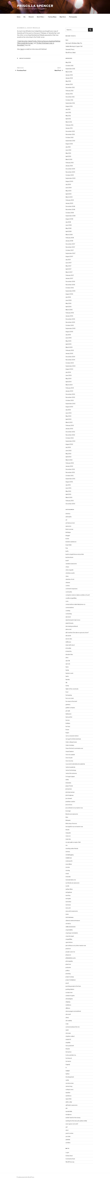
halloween (68, 714)
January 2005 (69, 353)
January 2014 (69, 78)
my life (67, 886)
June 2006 (68, 300)
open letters (69, 942)
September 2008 (70, 215)
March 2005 (69, 347)
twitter (67, 1074)
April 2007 (68, 269)
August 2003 (69, 406)
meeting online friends (72, 848)
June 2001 (68, 488)
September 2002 (70, 441)
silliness (68, 1008)
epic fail (68, 660)
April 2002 (68, 456)
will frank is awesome (71, 1105)
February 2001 (70, 500)
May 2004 (68, 378)
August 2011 (69, 106)
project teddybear (71, 980)
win (66, 1108)
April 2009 (68, 194)
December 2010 (70, 131)
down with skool (70, 645)
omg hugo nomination (72, 933)
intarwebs (68, 782)
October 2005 (70, 325)
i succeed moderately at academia (75, 764)
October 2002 (70, 438)
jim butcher (69, 789)
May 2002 (68, 453)
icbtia (67, 779)
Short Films (41, 17)
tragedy (68, 1064)
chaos (67, 567)
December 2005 (70, 319)
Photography (73, 17)
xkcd (67, 1130)
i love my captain (70, 754)
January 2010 (69, 165)
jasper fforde (69, 786)
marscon (68, 836)
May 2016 (68, 62)
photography (69, 961)
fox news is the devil (71, 701)
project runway (70, 977)
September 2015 (70, 68)
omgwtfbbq (69, 939)
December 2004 (70, 356)
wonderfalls (69, 1111)
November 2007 (70, 247)
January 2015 (69, 75)
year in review (69, 1133)
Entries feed (69, 1155)
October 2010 (69, 137)
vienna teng (69, 1086)
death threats (69, 623)
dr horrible (68, 648)
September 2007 (70, 253)
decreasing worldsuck (72, 626)
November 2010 (70, 134)
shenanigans (69, 998)
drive (67, 657)
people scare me (70, 951)
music (67, 873)
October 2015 (69, 65)
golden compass (70, 707)
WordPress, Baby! (71, 52)
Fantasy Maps (52, 17)
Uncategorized (25, 58)
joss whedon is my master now (74, 808)
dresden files (69, 654)
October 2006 (70, 287)
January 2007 (69, 278)
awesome (68, 526)
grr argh (68, 710)
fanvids (68, 679)
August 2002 (69, 444)
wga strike (68, 1099)
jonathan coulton (70, 801)
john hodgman (70, 795)
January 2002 (69, 466)
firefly (67, 685)
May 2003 (68, 416)
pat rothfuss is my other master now (76, 945)
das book (68, 617)
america (68, 513)
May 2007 (68, 266)
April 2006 (68, 306)
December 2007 (70, 244)
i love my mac (69, 761)
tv (66, 1067)
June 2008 (68, 225)
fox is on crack (70, 698)
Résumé (31, 17)
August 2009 (69, 181)
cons (67, 601)
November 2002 (70, 435)
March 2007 (69, 272)
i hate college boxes (71, 742)
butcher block (69, 557)
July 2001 (68, 485)
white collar (69, 1102)
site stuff (68, 1014)
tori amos (68, 1061)
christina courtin (70, 573)
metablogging (70, 854)
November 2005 (70, 322)
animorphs (68, 516)
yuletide (68, 1139)
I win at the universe (71, 773)
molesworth (69, 861)
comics (68, 585)
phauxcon (68, 955)
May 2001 (68, 491)
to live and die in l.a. (71, 1055)
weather (68, 1092)
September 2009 (70, 178)
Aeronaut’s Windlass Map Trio (74, 43)
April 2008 (68, 231)
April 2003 (68, 419)
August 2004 (69, 369)
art (66, 520)
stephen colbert (70, 1036)
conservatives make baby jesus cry (75, 604)
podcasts (68, 967)
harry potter (69, 717)
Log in (67, 1152)
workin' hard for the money (73, 1117)
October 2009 (70, 175)
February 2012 (69, 90)
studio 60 (68, 1039)
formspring (69, 695)
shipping (68, 1002)
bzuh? (67, 560)
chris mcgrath (69, 570)
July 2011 (68, 109)
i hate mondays (70, 745)
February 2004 (70, 388)
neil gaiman (69, 892)
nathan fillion (69, 889)
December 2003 (70, 394)
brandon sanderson (71, 541)
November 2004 (70, 359)
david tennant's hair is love (73, 620)
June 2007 (68, 262)
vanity (67, 1080)
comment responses (71, 588)
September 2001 (70, 478)
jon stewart (69, 798)
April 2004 (68, 381)
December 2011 (70, 97)
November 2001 (70, 472)
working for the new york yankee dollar (76, 1120)
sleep (67, 1017)
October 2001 (69, 475)
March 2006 (69, 309)
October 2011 (69, 100)
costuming (69, 613)
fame (67, 667)
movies (68, 867)
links (67, 817)
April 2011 (68, 118)
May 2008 (68, 228)
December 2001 (70, 469)
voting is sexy (69, 1089)
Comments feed (70, 1158)
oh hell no (68, 923)
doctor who (69, 639)
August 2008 (69, 219)
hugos (67, 732)
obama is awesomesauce (73, 920)
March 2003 (69, 422)
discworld (68, 635)
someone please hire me (73, 1027)
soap (67, 1023)
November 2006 (70, 284)
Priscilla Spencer (35, 6)
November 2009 (70, 172)
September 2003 (70, 403)
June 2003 (68, 413)
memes (68, 851)
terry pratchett (70, 1045)
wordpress (69, 1114)
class (67, 576)
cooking (68, 610)
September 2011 (70, 103)
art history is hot (70, 523)
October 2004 (70, 363)
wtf (66, 1127)
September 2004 (70, 366)
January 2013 (69, 84)
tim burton (68, 1052)
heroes (68, 720)
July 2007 (68, 259)
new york (68, 908)
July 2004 (68, 372)
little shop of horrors (71, 823)
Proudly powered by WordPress (25, 1177)
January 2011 (69, 128)
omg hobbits (69, 930)
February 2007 (70, 275)
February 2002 (70, 463)
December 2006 (70, 281)
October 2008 (70, 212)
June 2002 (68, 450)
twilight (68, 1070)
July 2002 (68, 447)
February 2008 (70, 237)
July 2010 (68, 147)
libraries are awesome (72, 814)
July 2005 (68, 334)
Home (18, 17)
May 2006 (68, 303)
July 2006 (68, 297)
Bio (25, 17)
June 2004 (68, 375)
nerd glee (68, 898)
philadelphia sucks (71, 958)
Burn (67, 40)
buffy (67, 551)
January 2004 (69, 391)
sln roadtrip (69, 1020)
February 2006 (70, 312)
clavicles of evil (70, 579)
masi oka (68, 839)
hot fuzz (68, 726)
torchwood (69, 1058)
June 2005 (68, 338)
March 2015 (69, 71)
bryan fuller (69, 545)
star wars (68, 1033)
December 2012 (70, 87)
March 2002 (69, 460)
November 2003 (70, 397)
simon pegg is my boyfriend (73, 1011)
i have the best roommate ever (74, 748)
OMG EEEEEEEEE (71, 926)
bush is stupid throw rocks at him (75, 554)
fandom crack (69, 673)
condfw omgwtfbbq (71, 598)
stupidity (68, 1042)
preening (68, 973)
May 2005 (68, 341)
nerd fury (68, 895)
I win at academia (70, 767)
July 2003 (68, 409)
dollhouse (68, 642)
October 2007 (70, 250)
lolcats (67, 829)
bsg (67, 548)
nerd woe (68, 905)
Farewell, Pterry (70, 49)
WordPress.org (70, 1162)
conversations (70, 607)
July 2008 (68, 222)
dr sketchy (68, 651)
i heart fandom (70, 751)
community (69, 592)
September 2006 (70, 291)
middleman (69, 858)
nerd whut (68, 901)
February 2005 (70, 350)
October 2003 (70, 400)
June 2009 (68, 187)
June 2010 (68, 150)
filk (66, 682)
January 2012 (69, 93)
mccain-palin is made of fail (73, 842)
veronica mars (70, 1083)
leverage (68, 811)
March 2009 (69, 197)
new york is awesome (72, 911)
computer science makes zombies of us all (77, 595)
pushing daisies (70, 989)
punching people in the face (73, 986)
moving (68, 870)
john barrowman (70, 792)
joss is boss (69, 804)
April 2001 (68, 494)
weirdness (68, 1095)
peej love (68, 948)
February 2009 (70, 200)
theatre (68, 1048)
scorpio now (69, 992)
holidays (68, 723)
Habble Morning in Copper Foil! (74, 46)
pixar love (68, 964)
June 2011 (68, 112)
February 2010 (70, 162)
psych (67, 983)
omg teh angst (70, 936)
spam (67, 1030)
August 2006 (69, 294)
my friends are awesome (72, 883)
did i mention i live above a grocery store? (77, 632)
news (67, 914)
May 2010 (68, 153)
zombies (68, 1142)
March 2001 (69, 497)
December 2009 (70, 169)
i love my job (69, 757)
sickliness (68, 1005)
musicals (68, 876)
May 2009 (68, 190)
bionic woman (69, 529)
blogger (68, 535)
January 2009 (69, 203)
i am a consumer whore (72, 736)
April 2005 (68, 344)
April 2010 (68, 156)
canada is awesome (71, 563)
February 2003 (70, 425)
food (67, 692)
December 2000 (70, 503)
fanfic (67, 676)
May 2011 (68, 115)
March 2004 (69, 384)
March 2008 (69, 234)
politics (68, 970)
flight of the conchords (72, 689)
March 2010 (69, 159)
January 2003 (69, 428)
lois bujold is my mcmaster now (74, 826)
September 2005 (70, 328)
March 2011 (69, 122)
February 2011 (69, 125)
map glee (68, 833)
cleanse (68, 582)
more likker (69, 864)
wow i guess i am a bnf (72, 1124)
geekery (68, 704)
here (22, 49)
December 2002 (70, 431)
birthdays (68, 532)
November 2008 (70, 209)
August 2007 (69, 256)
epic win (68, 664)
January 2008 (69, 240)
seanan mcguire (70, 995)
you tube (68, 1136)
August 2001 (69, 481)
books (67, 538)
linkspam (68, 820)
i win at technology (71, 770)
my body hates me (71, 879)
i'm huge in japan (70, 776)
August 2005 (69, 331)
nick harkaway (69, 917)
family (67, 670)
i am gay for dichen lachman (73, 739)
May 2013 (68, 81)
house (67, 729)
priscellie (36, 27)
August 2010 (69, 143)
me (66, 845)
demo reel (68, 629)
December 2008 (70, 206)
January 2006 (69, 316)
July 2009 (68, 184)
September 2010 (70, 140)
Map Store (63, 17)
